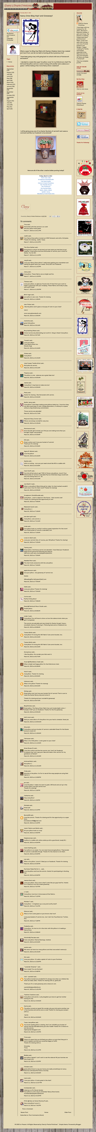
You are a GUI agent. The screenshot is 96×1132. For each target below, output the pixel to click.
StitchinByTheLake (30, 937)
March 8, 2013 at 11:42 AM (32, 756)
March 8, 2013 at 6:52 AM (32, 478)
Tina (25, 224)
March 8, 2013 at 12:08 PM (32, 777)
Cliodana (26, 1067)
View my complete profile (82, 62)
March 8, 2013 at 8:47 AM (32, 700)
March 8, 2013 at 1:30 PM (32, 800)
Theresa (26, 281)
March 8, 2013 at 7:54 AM (32, 591)
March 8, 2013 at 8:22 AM (32, 637)
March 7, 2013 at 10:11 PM (32, 230)
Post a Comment (27, 1109)
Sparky (26, 461)
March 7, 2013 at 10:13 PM (32, 242)
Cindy (25, 771)
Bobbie (26, 1055)
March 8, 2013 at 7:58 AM (32, 601)
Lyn (25, 859)
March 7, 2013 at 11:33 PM (32, 276)
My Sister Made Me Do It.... (32, 869)
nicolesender (28, 1088)
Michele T (27, 901)
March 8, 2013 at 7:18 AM (32, 511)
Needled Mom (28, 560)
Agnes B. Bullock (29, 451)
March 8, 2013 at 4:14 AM (32, 348)
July (8, 74)
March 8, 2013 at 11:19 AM (32, 743)
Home (46, 1112)
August (9, 72)
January (9, 86)
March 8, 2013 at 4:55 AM (32, 377)
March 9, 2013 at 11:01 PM (32, 989)
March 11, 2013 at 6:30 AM (32, 1073)
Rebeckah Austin (29, 507)
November (10, 92)
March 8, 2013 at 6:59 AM (32, 490)
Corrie (26, 596)
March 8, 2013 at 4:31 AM (32, 368)
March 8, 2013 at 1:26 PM (32, 790)
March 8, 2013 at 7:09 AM (32, 501)
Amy (25, 727)
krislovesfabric (28, 761)
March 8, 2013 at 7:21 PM (32, 906)
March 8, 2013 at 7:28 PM (32, 921)
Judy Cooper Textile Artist (32, 363)
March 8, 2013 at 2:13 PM (32, 810)
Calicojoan (27, 738)
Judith (26, 236)
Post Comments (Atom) (36, 1115)
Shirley (26, 691)
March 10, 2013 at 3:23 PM (32, 1061)
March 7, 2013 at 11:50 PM (32, 289)
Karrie (26, 1006)
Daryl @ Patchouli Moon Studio (34, 606)
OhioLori (26, 911)
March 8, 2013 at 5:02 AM (32, 397)
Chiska (26, 353)
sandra (26, 947)
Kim (25, 957)
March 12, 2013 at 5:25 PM (32, 1096)
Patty (26, 392)
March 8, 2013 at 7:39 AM (32, 555)
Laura (26, 1078)
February (9, 84)
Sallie (25, 587)
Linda (25, 526)
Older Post (68, 1112)
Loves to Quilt (28, 538)
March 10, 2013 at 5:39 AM (32, 1001)
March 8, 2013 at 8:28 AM (32, 666)
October (9, 95)
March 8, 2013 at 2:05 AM (32, 315)
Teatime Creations (30, 995)
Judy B (26, 260)
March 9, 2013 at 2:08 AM (32, 932)
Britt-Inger (27, 294)
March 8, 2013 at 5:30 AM (32, 434)
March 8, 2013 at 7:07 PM (32, 886)
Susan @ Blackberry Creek (32, 662)
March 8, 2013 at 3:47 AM (32, 335)
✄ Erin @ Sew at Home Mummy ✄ (34, 1101)
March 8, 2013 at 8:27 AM (32, 656)
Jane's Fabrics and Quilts (31, 828)
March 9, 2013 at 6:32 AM (32, 942)
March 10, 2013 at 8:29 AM (32, 1017)
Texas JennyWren (29, 1022)
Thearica (26, 373)
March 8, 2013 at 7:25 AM (32, 542)
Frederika (27, 926)
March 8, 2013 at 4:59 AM (32, 387)
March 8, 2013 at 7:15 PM (32, 896)
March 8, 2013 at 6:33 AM (32, 465)
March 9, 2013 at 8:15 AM (32, 952)
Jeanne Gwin (28, 880)
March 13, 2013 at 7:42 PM (32, 1105)
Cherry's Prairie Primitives (34, 216)
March (9, 82)
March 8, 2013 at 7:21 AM (32, 521)
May (8, 78)
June (8, 76)
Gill (25, 440)
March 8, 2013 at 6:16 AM (32, 456)
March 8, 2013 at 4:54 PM (32, 842)
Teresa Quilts (28, 632)
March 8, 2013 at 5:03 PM (32, 854)
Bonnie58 (27, 815)
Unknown (27, 681)
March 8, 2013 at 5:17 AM (32, 413)
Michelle (26, 805)
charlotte (27, 321)
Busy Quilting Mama (30, 330)
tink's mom (27, 717)
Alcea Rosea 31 (29, 748)
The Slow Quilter (29, 247)
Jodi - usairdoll (28, 976)
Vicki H (26, 671)
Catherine (27, 795)
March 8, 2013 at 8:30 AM (32, 676)
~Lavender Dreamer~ (30, 967)
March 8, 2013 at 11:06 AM (32, 733)
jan (25, 782)
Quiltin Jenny (28, 402)
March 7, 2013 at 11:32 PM (32, 266)
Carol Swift (27, 471)
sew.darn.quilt (28, 516)
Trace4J (26, 340)
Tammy (26, 547)
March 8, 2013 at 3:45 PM (32, 833)
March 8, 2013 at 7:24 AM (32, 532)
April (8, 80)
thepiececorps (28, 838)
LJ (24, 892)
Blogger (78, 1124)
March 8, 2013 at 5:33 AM (32, 446)
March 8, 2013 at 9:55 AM (32, 712)
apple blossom (28, 570)
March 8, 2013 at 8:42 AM (32, 686)
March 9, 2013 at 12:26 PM (32, 961)
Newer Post (24, 1112)
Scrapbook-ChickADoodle (32, 495)
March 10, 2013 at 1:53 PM (32, 1032)
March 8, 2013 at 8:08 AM (32, 611)
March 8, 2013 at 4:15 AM (32, 358)
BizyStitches (28, 706)
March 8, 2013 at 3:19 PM (32, 823)
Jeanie (26, 383)
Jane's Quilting (28, 848)
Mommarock (28, 428)
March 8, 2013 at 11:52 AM (32, 766)
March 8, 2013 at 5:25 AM (32, 423)
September (10, 69)
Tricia (26, 1037)
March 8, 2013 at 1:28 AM (32, 299)
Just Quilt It (27, 484)
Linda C (26, 616)
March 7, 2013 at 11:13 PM (32, 255)
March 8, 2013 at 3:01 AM (32, 325)
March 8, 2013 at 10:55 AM (32, 722)
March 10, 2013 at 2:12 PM (32, 1050)
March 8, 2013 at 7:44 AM (32, 565)
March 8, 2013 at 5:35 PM (32, 864)
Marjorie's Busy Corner (31, 419)
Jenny (26, 272)
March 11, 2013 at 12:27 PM (33, 1082)
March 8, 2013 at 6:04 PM (32, 875)
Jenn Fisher (27, 304)
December (10, 88)
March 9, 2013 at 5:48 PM (32, 971)
